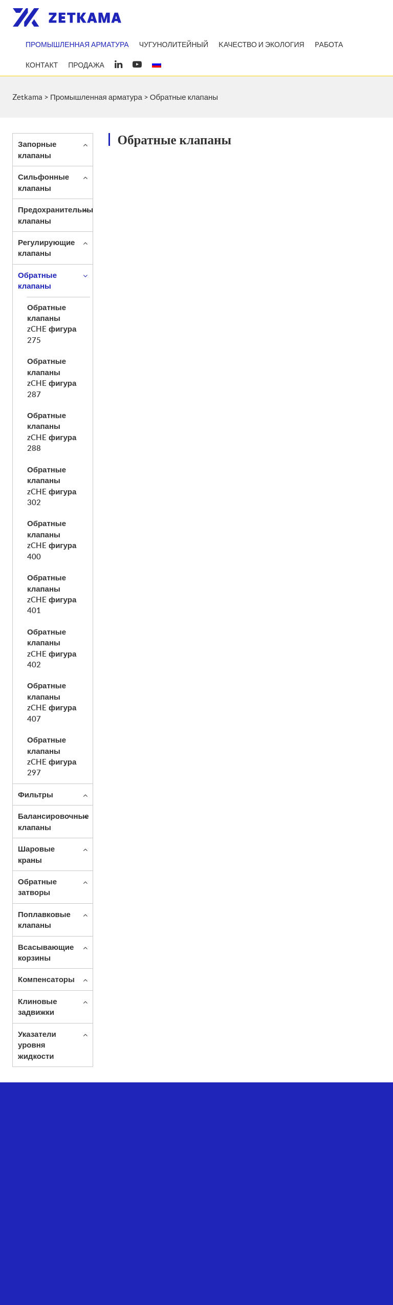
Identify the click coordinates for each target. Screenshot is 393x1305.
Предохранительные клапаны (57, 214)
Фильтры (35, 794)
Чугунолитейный (173, 44)
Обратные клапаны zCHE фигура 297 (51, 755)
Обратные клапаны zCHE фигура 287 (51, 377)
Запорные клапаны (37, 149)
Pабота (329, 44)
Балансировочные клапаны (53, 821)
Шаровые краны (36, 853)
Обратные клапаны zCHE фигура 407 (51, 701)
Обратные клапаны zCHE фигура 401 (51, 593)
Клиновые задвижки (37, 1006)
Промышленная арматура (77, 44)
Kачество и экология (261, 44)
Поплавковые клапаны (44, 919)
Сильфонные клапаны (43, 181)
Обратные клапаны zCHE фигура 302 (51, 485)
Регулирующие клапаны (46, 247)
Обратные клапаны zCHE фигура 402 (51, 647)
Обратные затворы (37, 886)
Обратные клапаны (37, 280)
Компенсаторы (46, 979)
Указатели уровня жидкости (37, 1045)
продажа (86, 65)
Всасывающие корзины (46, 952)
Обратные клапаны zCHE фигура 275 (51, 323)
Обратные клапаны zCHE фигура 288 (51, 431)
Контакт (42, 65)
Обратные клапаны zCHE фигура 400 (51, 539)
